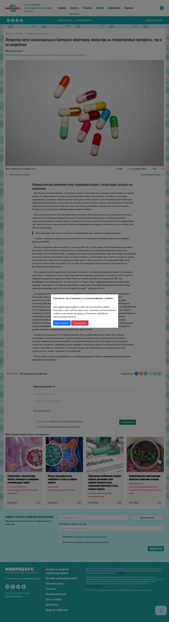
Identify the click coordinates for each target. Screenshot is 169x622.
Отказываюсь (80, 323)
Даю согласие (62, 323)
